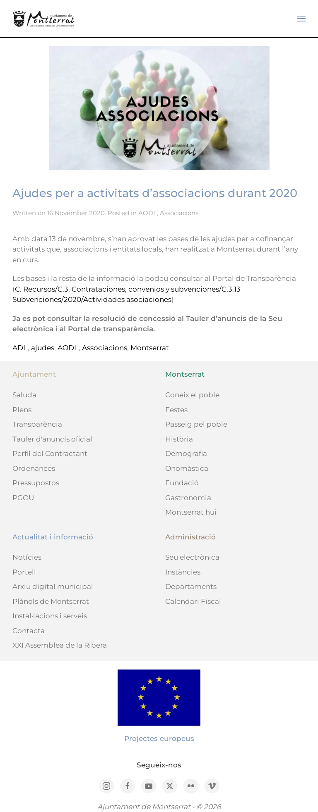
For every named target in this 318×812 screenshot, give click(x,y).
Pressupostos (35, 483)
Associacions (179, 213)
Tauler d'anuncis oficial (52, 439)
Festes (176, 410)
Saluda (24, 395)
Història (179, 439)
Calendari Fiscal (193, 601)
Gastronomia (188, 498)
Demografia (186, 453)
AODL (147, 213)
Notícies (26, 557)
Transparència (37, 424)
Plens (21, 410)
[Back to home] (43, 18)
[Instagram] (106, 786)
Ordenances (33, 468)
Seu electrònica (192, 557)
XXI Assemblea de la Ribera (59, 645)
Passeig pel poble (196, 424)
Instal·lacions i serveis (49, 616)
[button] (301, 18)
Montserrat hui (191, 512)
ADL (20, 348)
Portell (24, 572)
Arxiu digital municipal (52, 586)
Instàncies (182, 572)
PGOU (23, 498)
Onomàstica (186, 468)
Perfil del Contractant (49, 453)
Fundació (182, 483)
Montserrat (149, 348)
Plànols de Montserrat (50, 601)
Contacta (28, 631)
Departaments (191, 586)
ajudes (42, 348)
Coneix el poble (192, 395)
